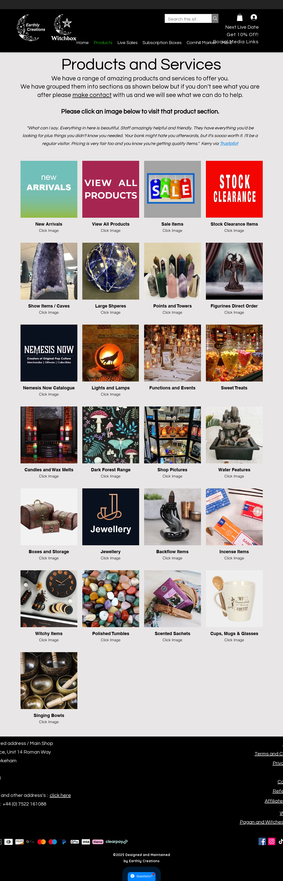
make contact (92, 95)
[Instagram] (271, 841)
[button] (240, 17)
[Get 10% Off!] (243, 35)
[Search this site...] (184, 19)
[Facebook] (262, 841)
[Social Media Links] (235, 42)
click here (60, 795)
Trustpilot (229, 143)
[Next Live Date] (242, 27)
